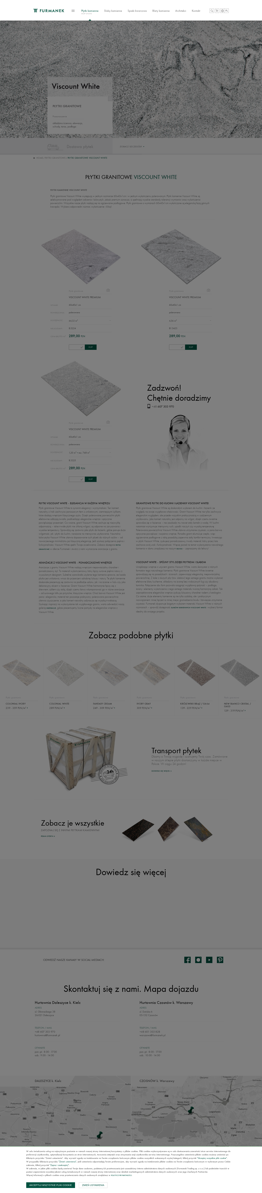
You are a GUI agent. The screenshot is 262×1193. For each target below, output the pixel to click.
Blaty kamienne (161, 10)
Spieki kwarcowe (137, 10)
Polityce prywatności (121, 1175)
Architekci (180, 10)
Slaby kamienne (113, 10)
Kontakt (196, 10)
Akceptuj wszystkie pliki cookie (50, 1185)
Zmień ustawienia (93, 1185)
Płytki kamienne (89, 12)
